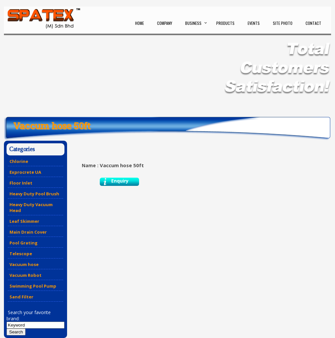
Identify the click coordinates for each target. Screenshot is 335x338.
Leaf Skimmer (24, 221)
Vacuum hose (24, 264)
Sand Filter (21, 297)
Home (139, 23)
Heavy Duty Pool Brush (34, 194)
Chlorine (18, 161)
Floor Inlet (20, 183)
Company (164, 23)
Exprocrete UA (25, 172)
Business (193, 23)
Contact (313, 23)
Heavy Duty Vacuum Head (31, 207)
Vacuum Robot (25, 275)
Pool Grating (23, 243)
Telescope (20, 254)
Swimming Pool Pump (32, 286)
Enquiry (120, 181)
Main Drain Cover (28, 232)
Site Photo (282, 23)
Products (225, 23)
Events (254, 23)
